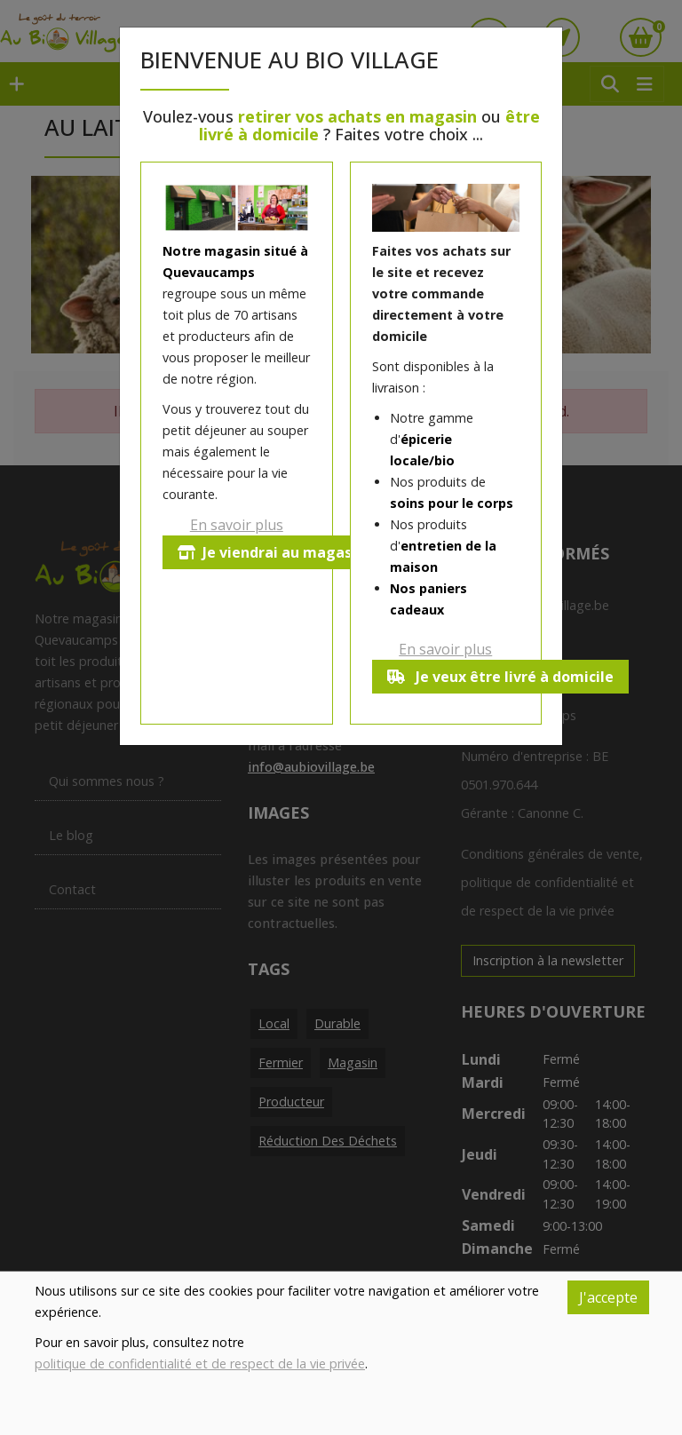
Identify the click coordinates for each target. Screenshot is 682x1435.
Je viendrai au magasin (271, 552)
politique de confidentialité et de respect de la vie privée (200, 1363)
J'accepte (608, 1297)
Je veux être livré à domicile (500, 676)
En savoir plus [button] (236, 525)
